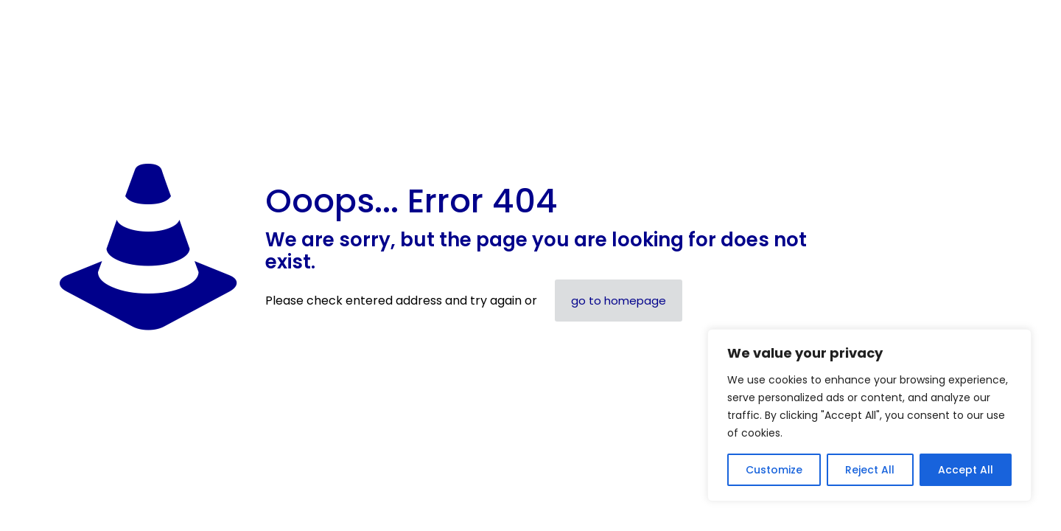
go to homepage (618, 300)
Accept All (965, 469)
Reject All (869, 469)
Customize (774, 469)
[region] (869, 415)
